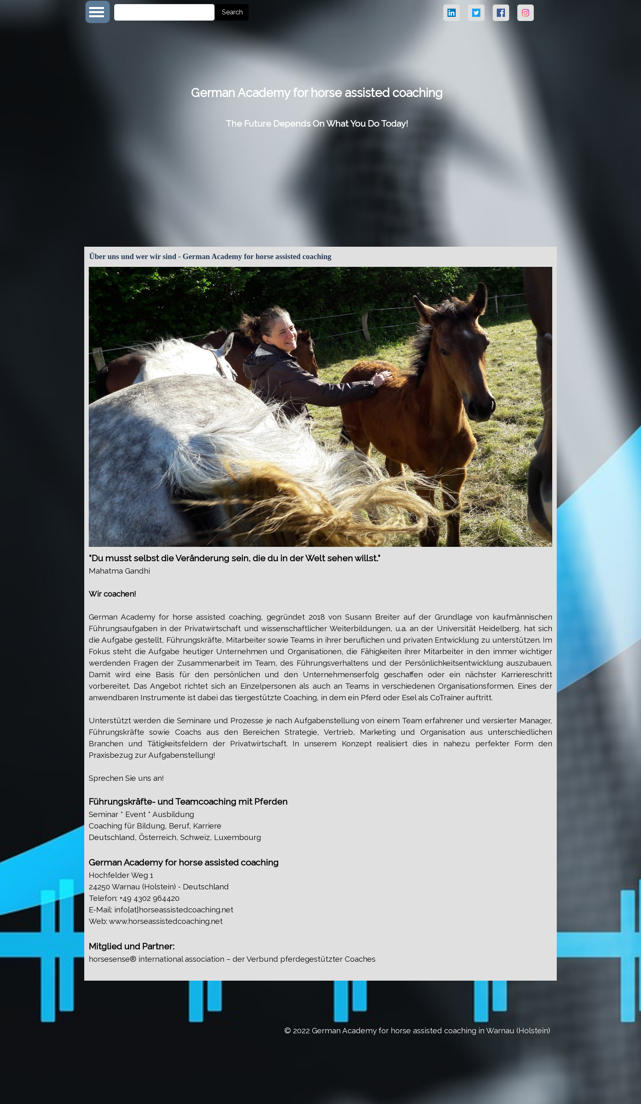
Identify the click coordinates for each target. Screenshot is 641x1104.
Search (232, 12)
